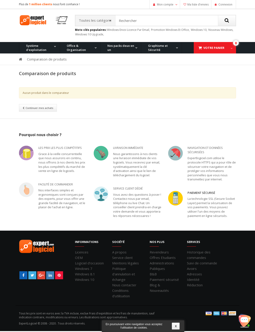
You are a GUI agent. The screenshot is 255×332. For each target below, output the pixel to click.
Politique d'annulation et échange (123, 275)
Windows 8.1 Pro (105, 72)
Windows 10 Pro (70, 72)
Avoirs (192, 269)
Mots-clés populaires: (91, 30)
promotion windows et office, (170, 31)
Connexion (225, 4)
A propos (119, 253)
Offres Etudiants (163, 258)
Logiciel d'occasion (89, 264)
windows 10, (199, 31)
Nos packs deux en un (120, 49)
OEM (79, 258)
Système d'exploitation (36, 49)
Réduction (195, 286)
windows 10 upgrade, (89, 35)
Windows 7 (83, 269)
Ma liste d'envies (198, 4)
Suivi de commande (202, 264)
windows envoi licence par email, (128, 31)
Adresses (194, 275)
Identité (193, 280)
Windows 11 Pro (35, 72)
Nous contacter (124, 286)
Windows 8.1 (85, 275)
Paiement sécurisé (201, 194)
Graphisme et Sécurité (158, 49)
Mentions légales (125, 264)
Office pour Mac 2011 (144, 72)
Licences (81, 253)
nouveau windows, (220, 31)
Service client (122, 258)
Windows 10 (84, 280)
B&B (153, 275)
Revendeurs (159, 253)
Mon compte (165, 4)
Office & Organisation (76, 49)
